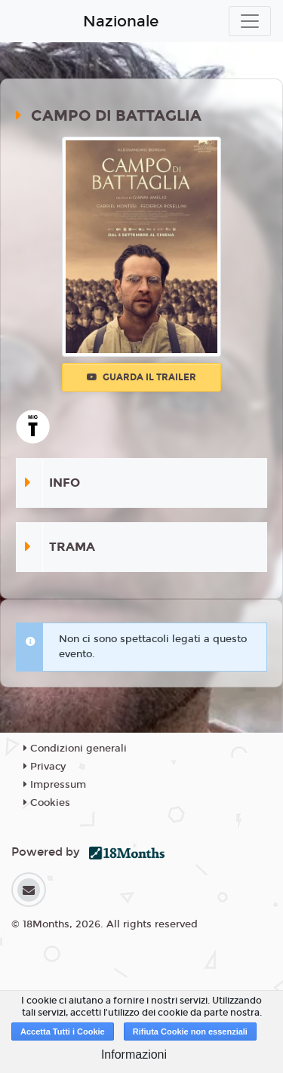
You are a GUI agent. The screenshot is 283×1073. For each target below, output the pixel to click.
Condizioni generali (75, 748)
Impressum (54, 785)
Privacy (44, 767)
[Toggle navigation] (250, 21)
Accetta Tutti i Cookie (62, 1031)
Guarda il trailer (141, 377)
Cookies (46, 803)
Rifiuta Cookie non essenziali (190, 1031)
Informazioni (134, 1054)
